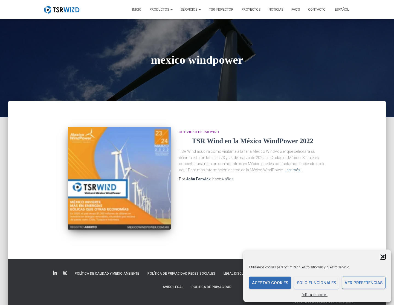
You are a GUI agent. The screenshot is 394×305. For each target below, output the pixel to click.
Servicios (191, 9)
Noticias (276, 9)
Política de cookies (315, 295)
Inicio (136, 9)
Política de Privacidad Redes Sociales (181, 273)
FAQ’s (295, 9)
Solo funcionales (316, 282)
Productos (161, 9)
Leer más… (294, 170)
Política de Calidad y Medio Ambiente (107, 273)
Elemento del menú (55, 273)
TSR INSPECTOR (221, 9)
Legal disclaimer (238, 273)
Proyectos (251, 9)
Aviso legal (173, 287)
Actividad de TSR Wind (199, 132)
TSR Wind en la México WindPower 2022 (252, 141)
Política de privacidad (211, 287)
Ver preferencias (364, 282)
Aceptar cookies (270, 282)
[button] (383, 256)
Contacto (317, 9)
